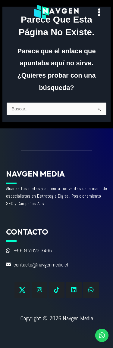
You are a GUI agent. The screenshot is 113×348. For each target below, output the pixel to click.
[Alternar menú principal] (99, 12)
